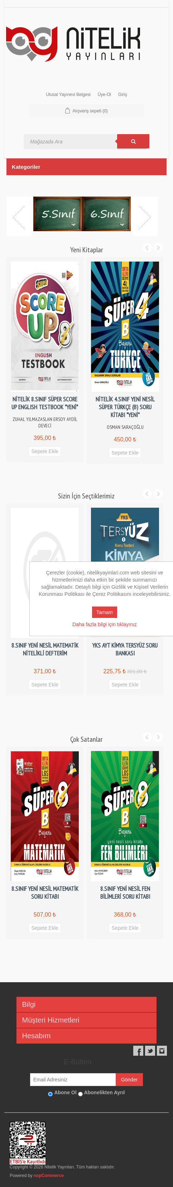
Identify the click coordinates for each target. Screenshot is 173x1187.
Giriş (122, 94)
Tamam (104, 612)
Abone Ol (65, 1092)
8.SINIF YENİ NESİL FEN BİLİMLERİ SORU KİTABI (125, 893)
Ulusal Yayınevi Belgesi (68, 94)
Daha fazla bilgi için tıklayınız (104, 624)
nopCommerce (49, 1175)
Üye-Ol (104, 94)
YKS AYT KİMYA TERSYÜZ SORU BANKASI (125, 649)
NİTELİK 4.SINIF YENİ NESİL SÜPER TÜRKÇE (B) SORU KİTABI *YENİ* (125, 407)
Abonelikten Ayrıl (104, 1092)
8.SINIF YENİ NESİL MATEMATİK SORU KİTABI (44, 893)
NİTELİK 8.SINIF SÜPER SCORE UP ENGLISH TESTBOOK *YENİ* (44, 403)
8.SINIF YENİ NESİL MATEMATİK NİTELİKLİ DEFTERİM (44, 649)
